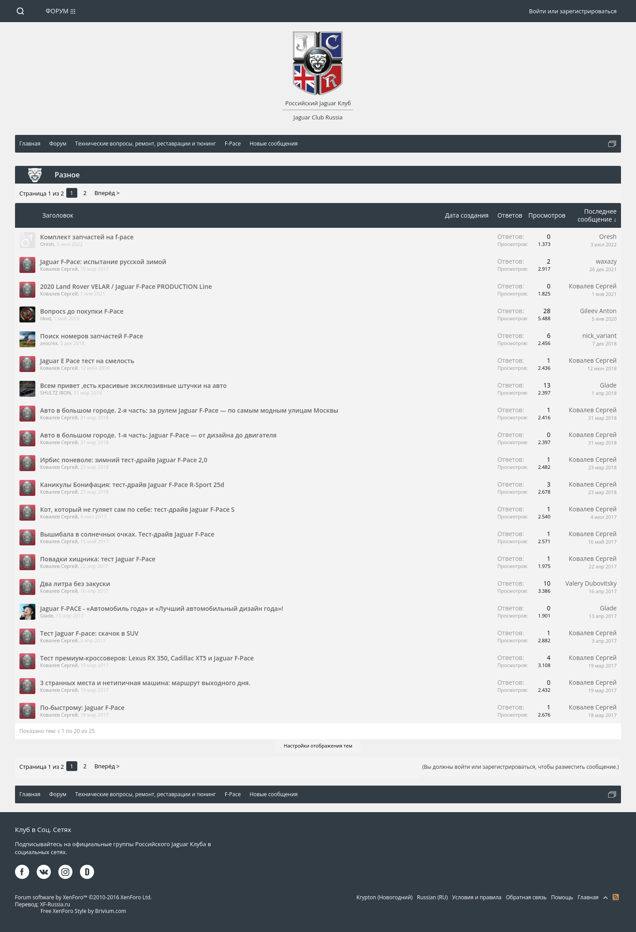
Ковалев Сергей (59, 268)
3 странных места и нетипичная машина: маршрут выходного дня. (145, 683)
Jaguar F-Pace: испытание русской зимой (103, 261)
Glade (608, 385)
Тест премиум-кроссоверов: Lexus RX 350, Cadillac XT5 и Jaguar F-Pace (147, 658)
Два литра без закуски (75, 583)
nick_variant (600, 335)
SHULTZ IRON (55, 392)
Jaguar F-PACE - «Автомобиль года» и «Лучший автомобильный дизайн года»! (161, 608)
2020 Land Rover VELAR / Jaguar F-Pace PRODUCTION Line (126, 286)
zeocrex (49, 343)
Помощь (562, 897)
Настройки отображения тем (318, 745)
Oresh (47, 244)
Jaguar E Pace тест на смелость (87, 361)
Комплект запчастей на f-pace (87, 237)
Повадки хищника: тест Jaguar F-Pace (97, 559)
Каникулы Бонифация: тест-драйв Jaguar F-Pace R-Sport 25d (132, 484)
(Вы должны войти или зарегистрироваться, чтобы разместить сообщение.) (520, 767)
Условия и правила (477, 897)
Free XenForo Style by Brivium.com (83, 911)
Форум (56, 11)
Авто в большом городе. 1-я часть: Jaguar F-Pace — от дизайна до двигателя (158, 435)
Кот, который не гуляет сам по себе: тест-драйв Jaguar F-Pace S (137, 509)
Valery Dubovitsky (591, 583)
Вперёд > (107, 193)
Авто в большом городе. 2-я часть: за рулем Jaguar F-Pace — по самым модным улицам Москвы (189, 410)
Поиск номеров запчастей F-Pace (91, 336)
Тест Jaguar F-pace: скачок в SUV (89, 633)
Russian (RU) (432, 897)
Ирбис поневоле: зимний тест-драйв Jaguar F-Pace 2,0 (123, 460)
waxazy (606, 261)
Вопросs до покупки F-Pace (82, 311)
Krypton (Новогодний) (384, 897)
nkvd (45, 318)
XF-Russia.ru (55, 904)
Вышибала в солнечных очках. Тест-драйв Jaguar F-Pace (127, 534)
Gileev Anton (598, 311)
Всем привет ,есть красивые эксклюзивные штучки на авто (133, 385)
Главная (588, 897)
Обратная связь (526, 897)
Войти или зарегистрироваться (573, 11)
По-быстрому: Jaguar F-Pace (82, 707)
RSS (616, 897)
